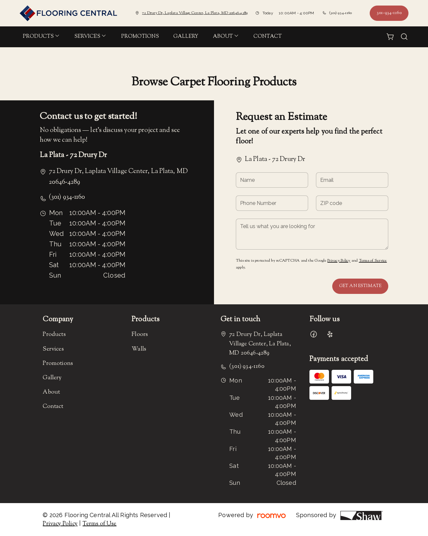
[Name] (272, 180)
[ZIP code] (352, 203)
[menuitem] (41, 36)
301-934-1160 (389, 13)
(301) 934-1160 (340, 13)
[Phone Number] (272, 203)
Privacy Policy (338, 261)
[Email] (352, 180)
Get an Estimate (360, 286)
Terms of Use (99, 524)
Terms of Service (373, 261)
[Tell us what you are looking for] (312, 234)
